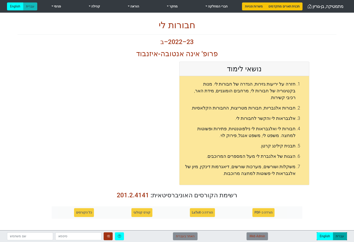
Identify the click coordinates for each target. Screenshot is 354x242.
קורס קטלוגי (141, 212)
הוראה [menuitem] (134, 6)
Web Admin (257, 236)
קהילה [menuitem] (95, 6)
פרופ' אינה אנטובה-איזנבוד (177, 53)
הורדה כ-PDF (263, 212)
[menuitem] (254, 6)
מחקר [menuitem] (173, 6)
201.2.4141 (133, 195)
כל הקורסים (84, 212)
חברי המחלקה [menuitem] (217, 6)
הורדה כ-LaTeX (202, 212)
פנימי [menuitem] (57, 6)
